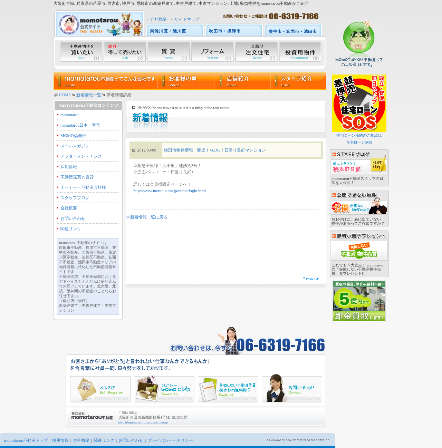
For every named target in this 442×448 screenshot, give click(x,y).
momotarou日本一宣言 (80, 125)
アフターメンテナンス (81, 156)
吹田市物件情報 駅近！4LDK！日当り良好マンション (215, 150)
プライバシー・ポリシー (170, 440)
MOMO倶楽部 (73, 135)
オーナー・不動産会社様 (83, 187)
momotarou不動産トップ (26, 440)
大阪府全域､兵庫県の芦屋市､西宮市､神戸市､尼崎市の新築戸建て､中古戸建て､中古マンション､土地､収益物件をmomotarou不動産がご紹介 (181, 3)
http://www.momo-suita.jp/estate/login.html (169, 190)
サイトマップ (186, 19)
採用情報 (68, 166)
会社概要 (158, 19)
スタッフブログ (74, 197)
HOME (65, 94)
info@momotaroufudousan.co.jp (143, 422)
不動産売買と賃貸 (77, 177)
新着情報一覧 (88, 94)
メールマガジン (74, 146)
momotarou (69, 115)
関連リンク (70, 228)
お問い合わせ (72, 218)
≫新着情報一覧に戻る (146, 217)
